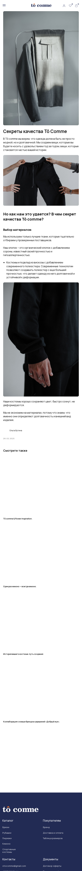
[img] (41, 5)
